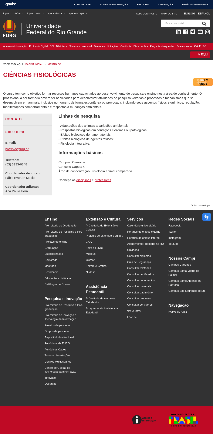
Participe (143, 4)
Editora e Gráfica (96, 266)
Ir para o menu (35, 13)
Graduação (51, 247)
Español (204, 13)
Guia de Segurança (139, 262)
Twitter (173, 231)
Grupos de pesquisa (56, 331)
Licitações (112, 46)
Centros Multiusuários (57, 361)
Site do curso (14, 132)
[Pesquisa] (203, 23)
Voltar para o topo (200, 205)
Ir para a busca (56, 13)
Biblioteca (61, 46)
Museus (91, 253)
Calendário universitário (141, 225)
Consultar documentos (141, 280)
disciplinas (83, 180)
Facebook (175, 225)
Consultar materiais (139, 286)
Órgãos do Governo (195, 4)
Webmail (87, 46)
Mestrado (50, 266)
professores (103, 180)
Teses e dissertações (57, 355)
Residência (51, 272)
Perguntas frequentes (162, 46)
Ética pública (140, 46)
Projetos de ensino (55, 241)
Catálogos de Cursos (57, 284)
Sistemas (74, 46)
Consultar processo (139, 298)
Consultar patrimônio (140, 292)
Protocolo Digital (38, 46)
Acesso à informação (114, 4)
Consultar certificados (140, 274)
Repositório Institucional (59, 337)
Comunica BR (82, 4)
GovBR (10, 4)
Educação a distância (57, 278)
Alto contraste (146, 13)
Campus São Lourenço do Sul (187, 290)
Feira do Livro (94, 247)
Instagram (175, 237)
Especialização (53, 253)
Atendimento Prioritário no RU (145, 243)
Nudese (90, 272)
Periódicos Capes (55, 349)
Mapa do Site (169, 13)
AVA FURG (200, 46)
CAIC (89, 241)
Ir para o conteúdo (13, 13)
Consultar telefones (139, 268)
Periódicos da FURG (57, 343)
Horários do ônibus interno (143, 237)
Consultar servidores (139, 304)
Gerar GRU (134, 310)
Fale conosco (184, 46)
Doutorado (50, 260)
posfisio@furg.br (16, 149)
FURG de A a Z (178, 311)
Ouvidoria (125, 46)
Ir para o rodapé (78, 13)
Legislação (165, 4)
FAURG (132, 316)
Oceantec (50, 383)
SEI (52, 46)
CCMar (90, 260)
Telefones (99, 46)
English (189, 13)
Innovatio (50, 377)
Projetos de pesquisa (57, 325)
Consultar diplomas (139, 256)
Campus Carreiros (180, 264)
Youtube (174, 243)
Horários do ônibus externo (143, 231)
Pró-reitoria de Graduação (60, 225)
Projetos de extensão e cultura (104, 235)
